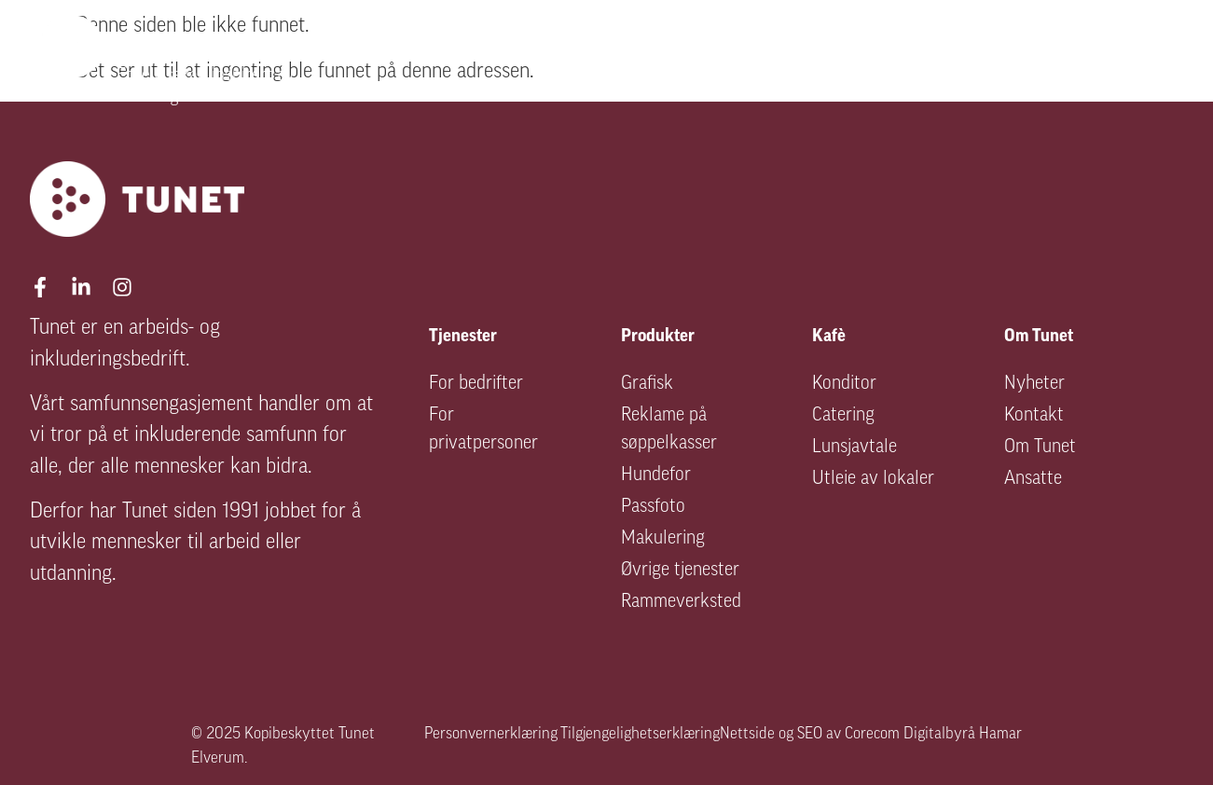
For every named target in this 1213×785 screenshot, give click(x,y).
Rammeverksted (681, 602)
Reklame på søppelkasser (669, 429)
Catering (843, 415)
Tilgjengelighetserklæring (640, 734)
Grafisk (647, 384)
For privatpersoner (483, 429)
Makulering (663, 539)
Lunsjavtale (854, 447)
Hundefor (656, 475)
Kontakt (1034, 415)
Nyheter (1034, 384)
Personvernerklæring (491, 734)
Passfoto (653, 507)
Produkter (882, 61)
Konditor (844, 384)
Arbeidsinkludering (703, 61)
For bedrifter (476, 384)
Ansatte (1033, 479)
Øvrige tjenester (680, 570)
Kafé (1002, 61)
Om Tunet (1121, 61)
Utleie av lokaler (873, 479)
